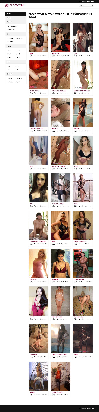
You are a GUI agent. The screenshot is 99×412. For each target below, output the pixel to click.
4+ (17, 69)
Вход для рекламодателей (87, 1)
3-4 (9, 69)
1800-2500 (20, 38)
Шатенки (10, 81)
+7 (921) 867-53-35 (41, 93)
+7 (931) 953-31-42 (63, 319)
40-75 (18, 57)
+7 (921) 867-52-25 (63, 206)
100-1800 (10, 38)
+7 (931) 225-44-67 (63, 55)
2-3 (17, 66)
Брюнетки (19, 78)
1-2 (9, 66)
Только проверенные (13, 26)
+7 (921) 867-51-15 (63, 168)
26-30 (9, 54)
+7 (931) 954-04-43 (86, 243)
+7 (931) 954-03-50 (86, 281)
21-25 (18, 50)
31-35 (18, 54)
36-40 (9, 57)
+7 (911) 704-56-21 (41, 55)
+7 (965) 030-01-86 (41, 243)
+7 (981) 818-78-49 (41, 130)
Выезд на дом (11, 29)
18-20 (9, 50)
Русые (18, 81)
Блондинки (10, 78)
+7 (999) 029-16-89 (86, 93)
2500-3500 (11, 41)
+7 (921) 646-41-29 (63, 93)
